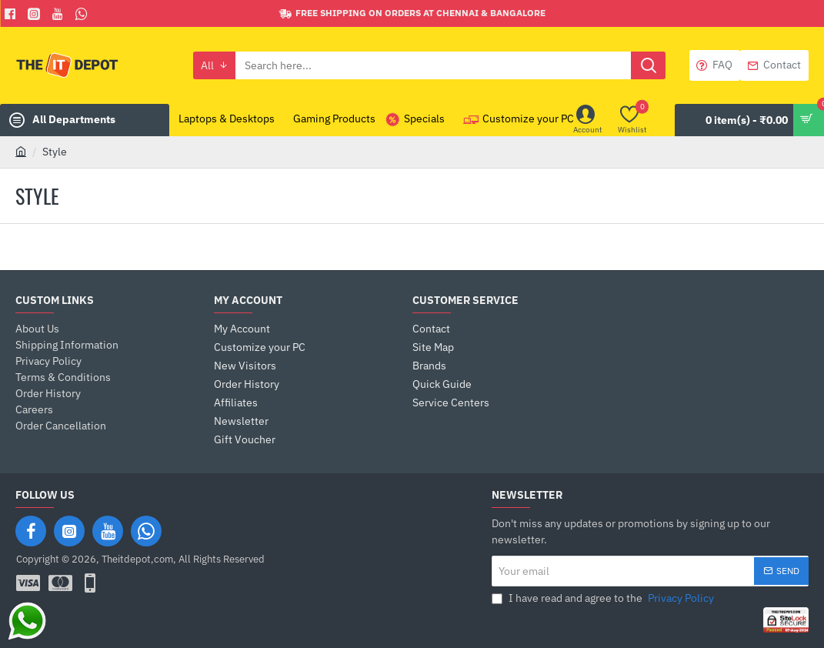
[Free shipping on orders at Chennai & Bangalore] (412, 13)
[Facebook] (12, 14)
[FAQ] (714, 65)
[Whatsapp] (83, 14)
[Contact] (774, 65)
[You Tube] (60, 14)
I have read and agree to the (604, 598)
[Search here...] (648, 65)
